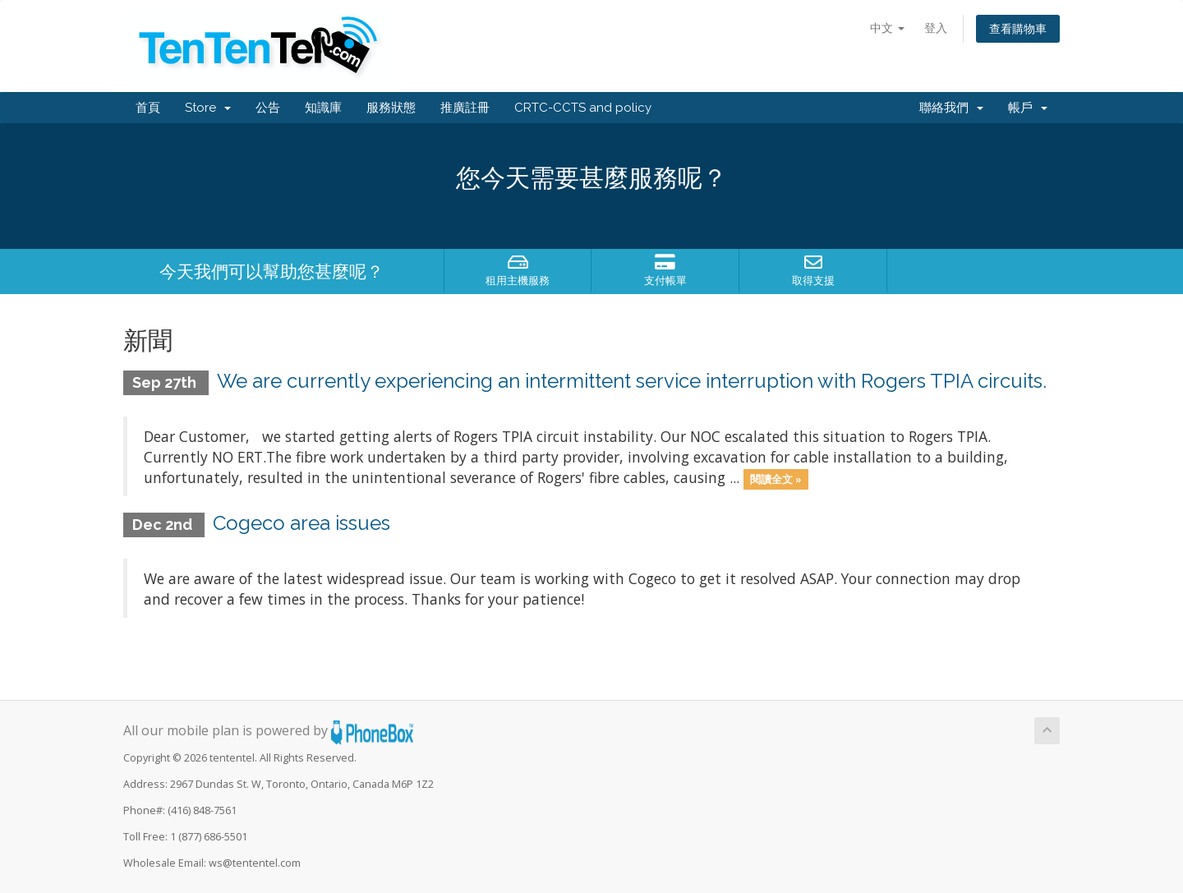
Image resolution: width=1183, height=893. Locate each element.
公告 (267, 107)
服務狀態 (391, 107)
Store (208, 107)
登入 (935, 27)
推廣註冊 (465, 107)
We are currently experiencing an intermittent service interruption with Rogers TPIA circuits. (632, 381)
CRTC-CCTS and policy (582, 107)
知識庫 (323, 107)
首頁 (148, 107)
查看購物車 (1018, 28)
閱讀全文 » (776, 479)
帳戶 (1027, 107)
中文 (887, 27)
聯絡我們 (951, 107)
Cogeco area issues (301, 523)
